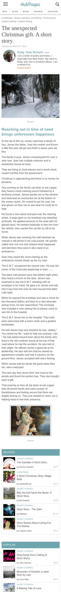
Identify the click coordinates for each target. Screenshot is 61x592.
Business (38, 11)
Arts (4, 11)
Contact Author (24, 68)
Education (53, 11)
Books (26, 11)
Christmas (22, 472)
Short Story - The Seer (29, 509)
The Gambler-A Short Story (32, 462)
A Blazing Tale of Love (29, 588)
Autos (15, 11)
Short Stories (25, 458)
